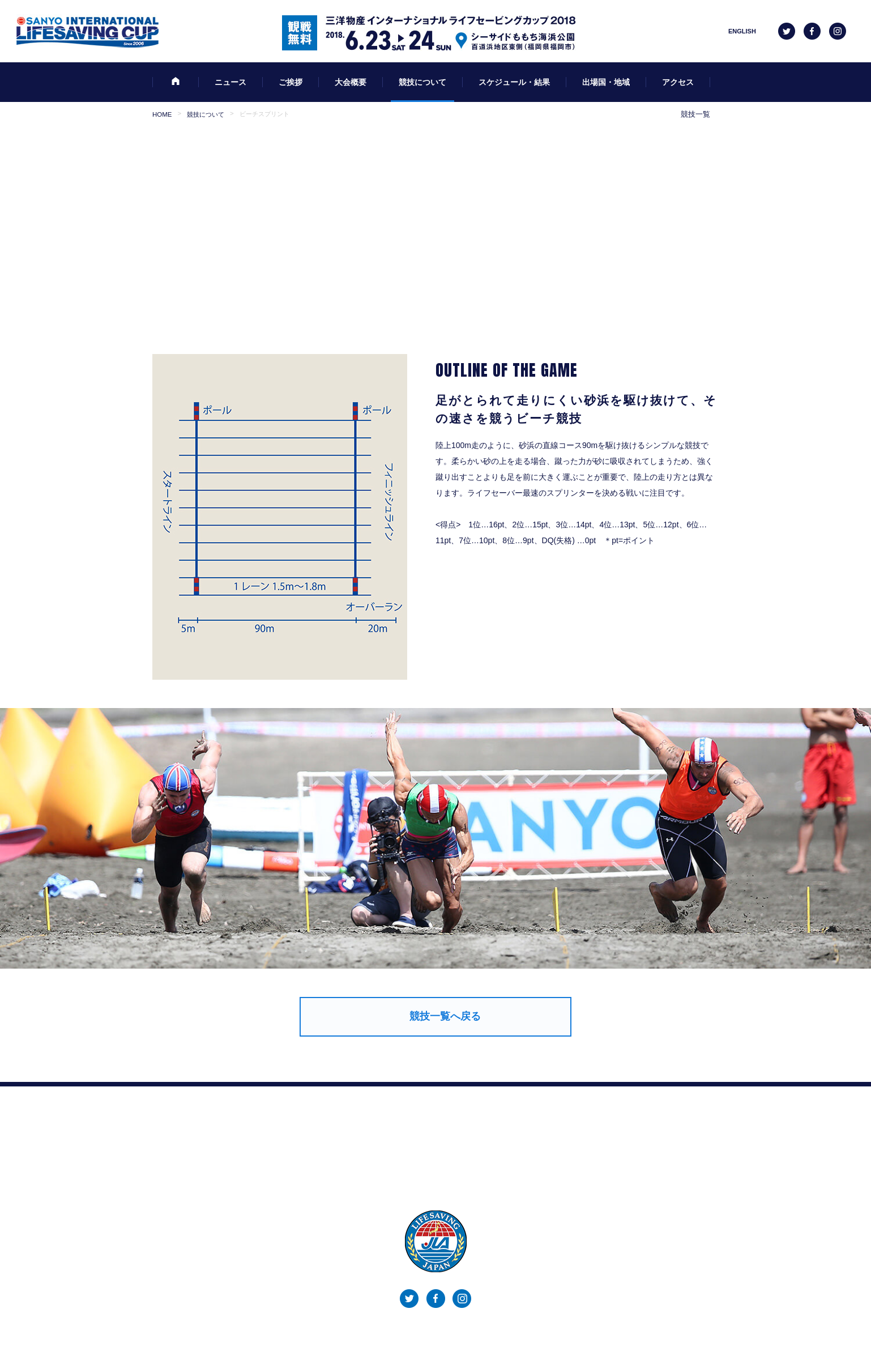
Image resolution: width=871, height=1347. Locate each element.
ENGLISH (742, 31)
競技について (205, 114)
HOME (162, 114)
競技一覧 (695, 114)
